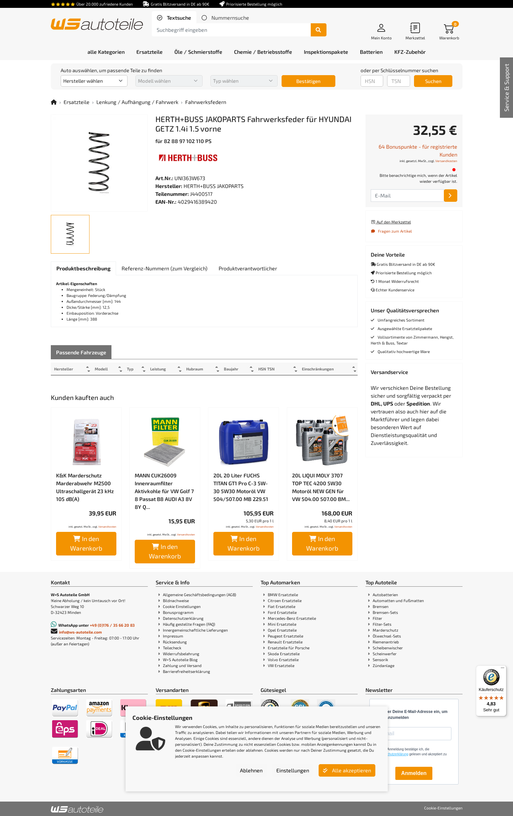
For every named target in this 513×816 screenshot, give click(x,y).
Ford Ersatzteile (282, 612)
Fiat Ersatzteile (281, 606)
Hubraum (201, 368)
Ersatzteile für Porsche (288, 647)
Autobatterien (385, 594)
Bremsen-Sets (385, 612)
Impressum (173, 636)
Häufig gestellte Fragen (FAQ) (189, 624)
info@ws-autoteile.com (80, 632)
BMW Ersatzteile (283, 594)
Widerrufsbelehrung (181, 653)
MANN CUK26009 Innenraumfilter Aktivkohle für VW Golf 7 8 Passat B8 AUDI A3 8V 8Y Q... (164, 491)
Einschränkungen (315, 368)
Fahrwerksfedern (205, 102)
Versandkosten (107, 526)
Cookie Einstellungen (182, 606)
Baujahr (239, 368)
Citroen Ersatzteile (285, 600)
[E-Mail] (450, 195)
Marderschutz (385, 630)
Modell (103, 368)
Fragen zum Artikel (391, 231)
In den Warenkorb (86, 543)
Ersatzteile (76, 102)
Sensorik (380, 659)
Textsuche (178, 17)
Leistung (162, 368)
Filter (377, 618)
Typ (133, 368)
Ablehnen (251, 770)
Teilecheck (172, 647)
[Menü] (502, 669)
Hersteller (63, 368)
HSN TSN (276, 368)
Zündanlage (383, 665)
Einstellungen (292, 770)
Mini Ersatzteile (282, 624)
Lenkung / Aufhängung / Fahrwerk (137, 102)
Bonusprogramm (178, 612)
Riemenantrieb (386, 641)
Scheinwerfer (385, 653)
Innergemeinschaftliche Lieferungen (195, 630)
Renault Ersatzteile (285, 641)
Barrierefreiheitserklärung (186, 671)
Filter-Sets (382, 624)
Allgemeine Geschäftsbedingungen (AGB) (199, 594)
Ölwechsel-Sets (387, 636)
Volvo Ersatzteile (283, 659)
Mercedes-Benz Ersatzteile (292, 618)
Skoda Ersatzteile (284, 653)
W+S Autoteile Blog (180, 659)
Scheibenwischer (388, 647)
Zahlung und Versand (182, 665)
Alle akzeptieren (347, 770)
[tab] (174, 17)
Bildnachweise (176, 600)
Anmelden (413, 773)
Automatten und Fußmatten (398, 600)
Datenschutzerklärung (183, 618)
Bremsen (380, 606)
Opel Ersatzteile (282, 630)
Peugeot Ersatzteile (285, 636)
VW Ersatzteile (281, 665)
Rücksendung (175, 641)
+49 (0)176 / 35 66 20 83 (112, 625)
